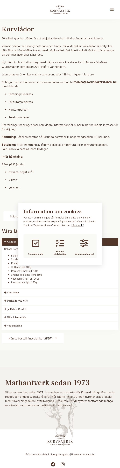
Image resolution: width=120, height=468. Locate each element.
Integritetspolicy (60, 454)
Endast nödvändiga (60, 247)
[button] (112, 9)
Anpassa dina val (85, 247)
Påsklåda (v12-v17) (17, 300)
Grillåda (11, 241)
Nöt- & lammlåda (16, 317)
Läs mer (77, 224)
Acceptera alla (35, 247)
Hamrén (90, 454)
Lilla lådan (13, 292)
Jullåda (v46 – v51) (16, 309)
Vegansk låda (14, 325)
